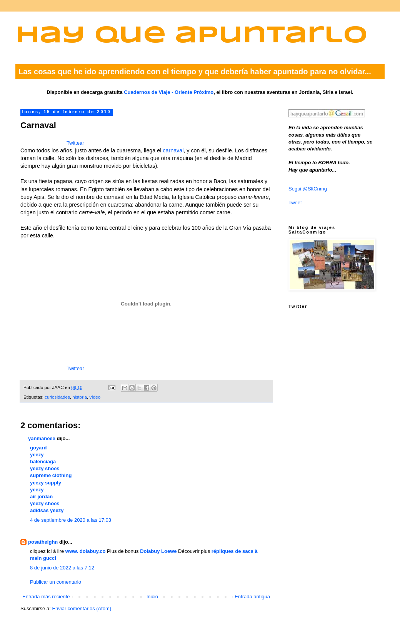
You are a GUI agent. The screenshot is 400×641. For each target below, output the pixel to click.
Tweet (295, 202)
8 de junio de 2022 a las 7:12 (62, 568)
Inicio (152, 596)
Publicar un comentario (55, 582)
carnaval (173, 150)
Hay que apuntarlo (191, 36)
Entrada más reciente (46, 596)
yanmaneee (41, 438)
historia (79, 396)
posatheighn (43, 542)
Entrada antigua (252, 596)
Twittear (75, 143)
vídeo (95, 396)
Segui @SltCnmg (307, 189)
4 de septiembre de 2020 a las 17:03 (70, 520)
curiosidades (57, 396)
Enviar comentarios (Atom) (81, 608)
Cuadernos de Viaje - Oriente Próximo (168, 92)
